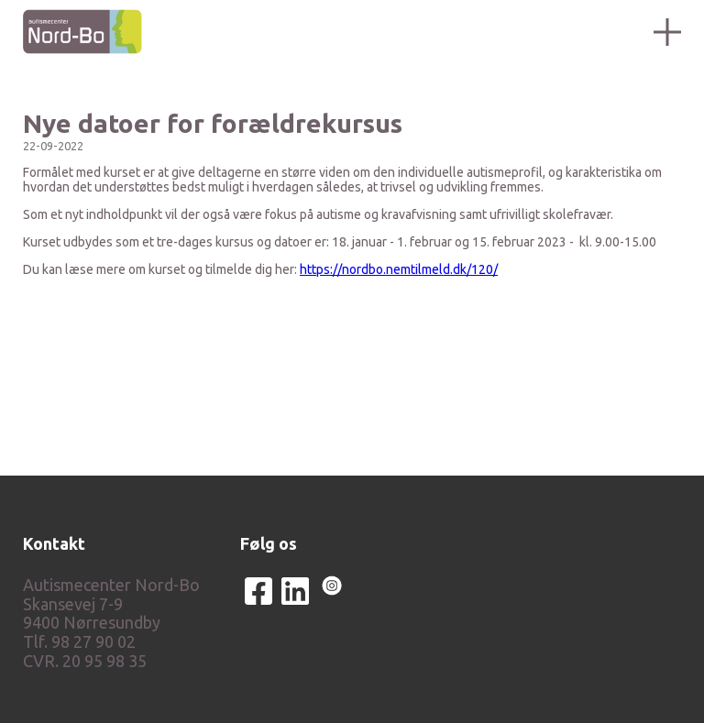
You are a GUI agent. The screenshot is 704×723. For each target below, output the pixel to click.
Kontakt (54, 543)
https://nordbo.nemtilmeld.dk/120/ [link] (399, 269)
